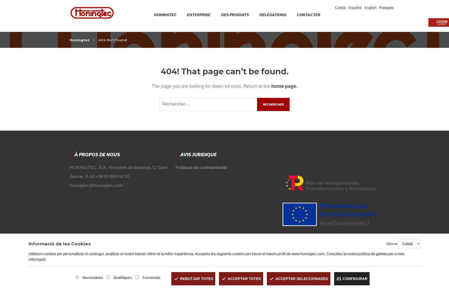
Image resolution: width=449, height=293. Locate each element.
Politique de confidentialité (201, 167)
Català (340, 8)
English (370, 8)
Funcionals (150, 278)
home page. (284, 86)
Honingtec (80, 40)
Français (386, 8)
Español (355, 8)
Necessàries (92, 278)
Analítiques (122, 278)
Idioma (391, 244)
